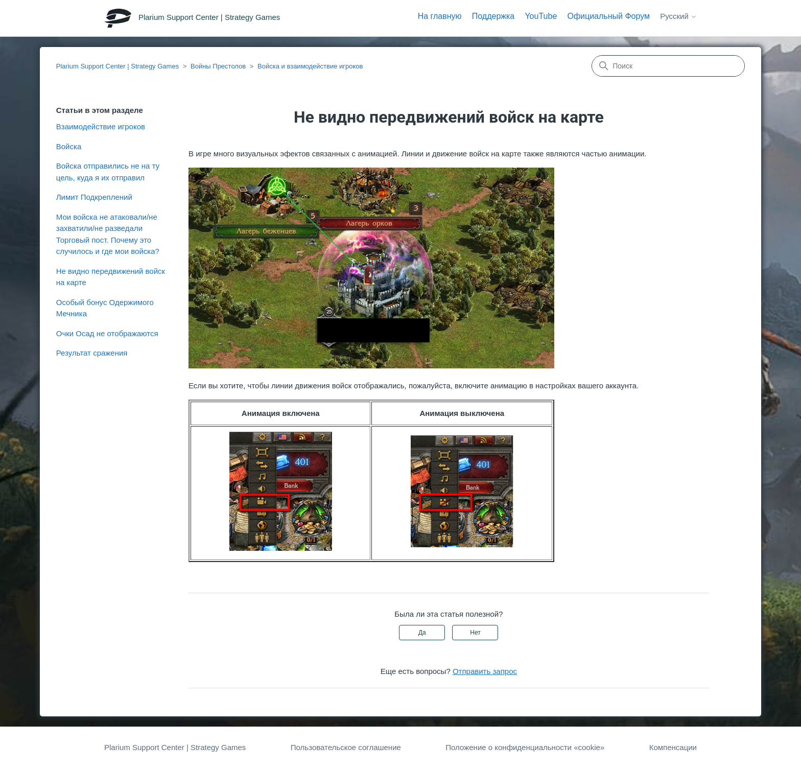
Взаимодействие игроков (100, 126)
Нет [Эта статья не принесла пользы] (475, 632)
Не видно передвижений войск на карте (110, 277)
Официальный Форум (608, 16)
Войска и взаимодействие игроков (310, 66)
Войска (68, 146)
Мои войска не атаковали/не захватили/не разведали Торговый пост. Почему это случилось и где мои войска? (107, 234)
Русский (678, 16)
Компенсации (673, 747)
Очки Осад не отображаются (107, 333)
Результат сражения (92, 352)
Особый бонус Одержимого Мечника (105, 308)
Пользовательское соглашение (346, 747)
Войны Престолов (218, 66)
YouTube (541, 16)
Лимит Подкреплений (94, 197)
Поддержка (493, 16)
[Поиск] (668, 66)
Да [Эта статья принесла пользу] (422, 632)
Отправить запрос (485, 671)
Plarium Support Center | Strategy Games (117, 66)
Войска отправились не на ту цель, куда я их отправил (107, 171)
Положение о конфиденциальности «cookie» (524, 747)
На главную (440, 16)
